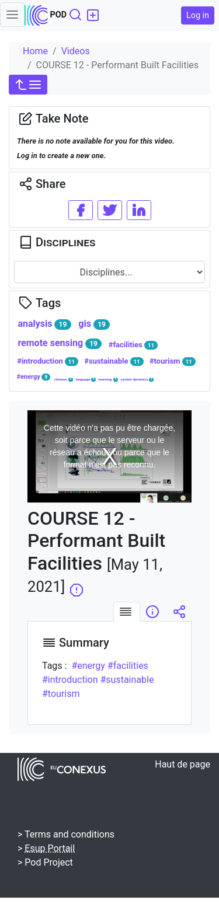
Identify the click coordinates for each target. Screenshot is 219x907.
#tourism (173, 361)
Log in (197, 15)
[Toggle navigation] (12, 14)
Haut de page (182, 764)
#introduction (47, 361)
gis (94, 324)
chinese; (63, 379)
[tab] (126, 612)
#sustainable (113, 361)
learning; (108, 379)
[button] (28, 85)
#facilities (133, 345)
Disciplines (57, 242)
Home (35, 51)
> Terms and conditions (66, 834)
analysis (44, 324)
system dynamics (137, 379)
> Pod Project (45, 862)
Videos (75, 51)
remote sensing (60, 343)
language (86, 379)
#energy (33, 377)
